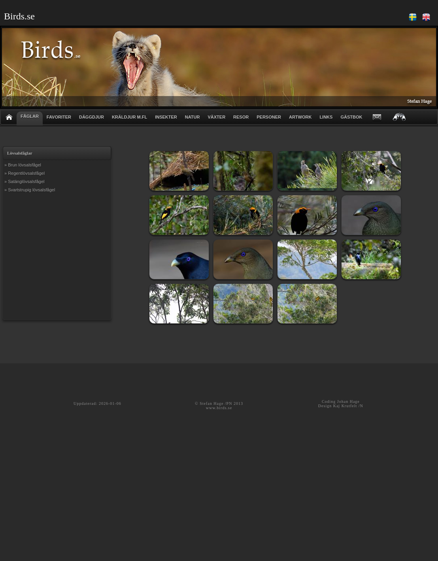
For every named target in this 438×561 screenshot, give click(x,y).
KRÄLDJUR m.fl (129, 117)
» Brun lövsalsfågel (22, 164)
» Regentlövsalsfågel (24, 173)
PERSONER (269, 117)
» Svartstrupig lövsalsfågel (29, 189)
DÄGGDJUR (91, 117)
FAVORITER (59, 117)
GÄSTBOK (351, 117)
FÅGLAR (30, 116)
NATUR (192, 117)
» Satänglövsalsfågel (24, 181)
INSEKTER (166, 117)
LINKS (325, 117)
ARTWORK (300, 117)
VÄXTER (216, 117)
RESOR (241, 117)
